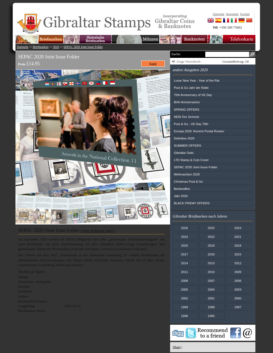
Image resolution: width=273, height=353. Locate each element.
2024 (237, 228)
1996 (184, 316)
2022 (211, 236)
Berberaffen (182, 188)
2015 (237, 254)
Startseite (23, 47)
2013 (211, 263)
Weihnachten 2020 (187, 174)
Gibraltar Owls (184, 152)
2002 (184, 298)
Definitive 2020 (184, 138)
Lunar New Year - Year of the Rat (196, 80)
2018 (237, 245)
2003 (237, 289)
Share (177, 347)
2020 (56, 47)
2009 (237, 272)
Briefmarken (41, 47)
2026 (184, 228)
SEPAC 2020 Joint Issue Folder (83, 47)
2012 (237, 263)
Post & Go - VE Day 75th (191, 124)
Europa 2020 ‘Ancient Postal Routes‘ (199, 131)
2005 (184, 289)
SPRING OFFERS (186, 109)
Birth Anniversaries (187, 102)
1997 (237, 307)
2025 (211, 228)
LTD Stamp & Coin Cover (191, 160)
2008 (184, 280)
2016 (211, 254)
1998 (211, 307)
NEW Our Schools (186, 116)
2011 (184, 272)
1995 (211, 316)
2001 (211, 298)
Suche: (176, 54)
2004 (211, 289)
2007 (211, 280)
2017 (184, 254)
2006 (237, 280)
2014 (184, 263)
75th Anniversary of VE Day (193, 95)
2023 (184, 236)
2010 (211, 272)
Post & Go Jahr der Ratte (191, 87)
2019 (211, 245)
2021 (237, 236)
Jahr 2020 (181, 196)
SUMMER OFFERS (187, 145)
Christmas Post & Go (188, 181)
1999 (184, 307)
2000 (237, 298)
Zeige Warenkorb (188, 61)
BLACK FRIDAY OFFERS (192, 203)
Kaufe (153, 63)
